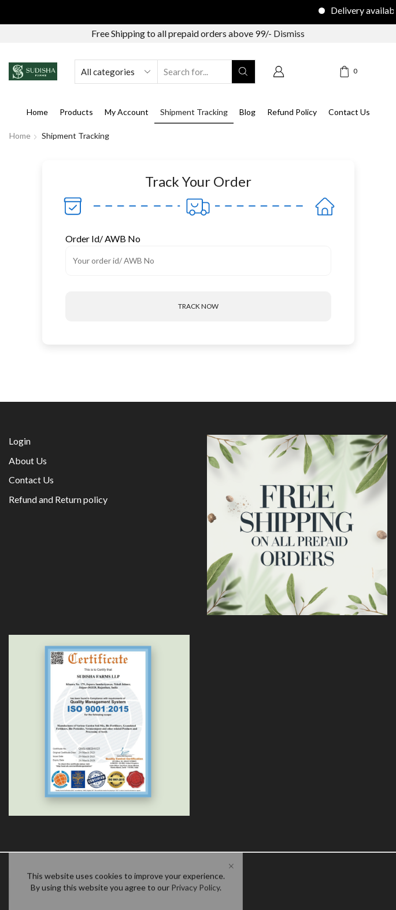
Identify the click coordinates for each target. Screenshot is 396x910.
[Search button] (243, 71)
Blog (247, 112)
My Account (127, 112)
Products (76, 112)
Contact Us (349, 112)
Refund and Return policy (58, 499)
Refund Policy (292, 112)
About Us (28, 460)
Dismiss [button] (289, 33)
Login (20, 440)
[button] (198, 306)
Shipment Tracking (194, 112)
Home (37, 112)
